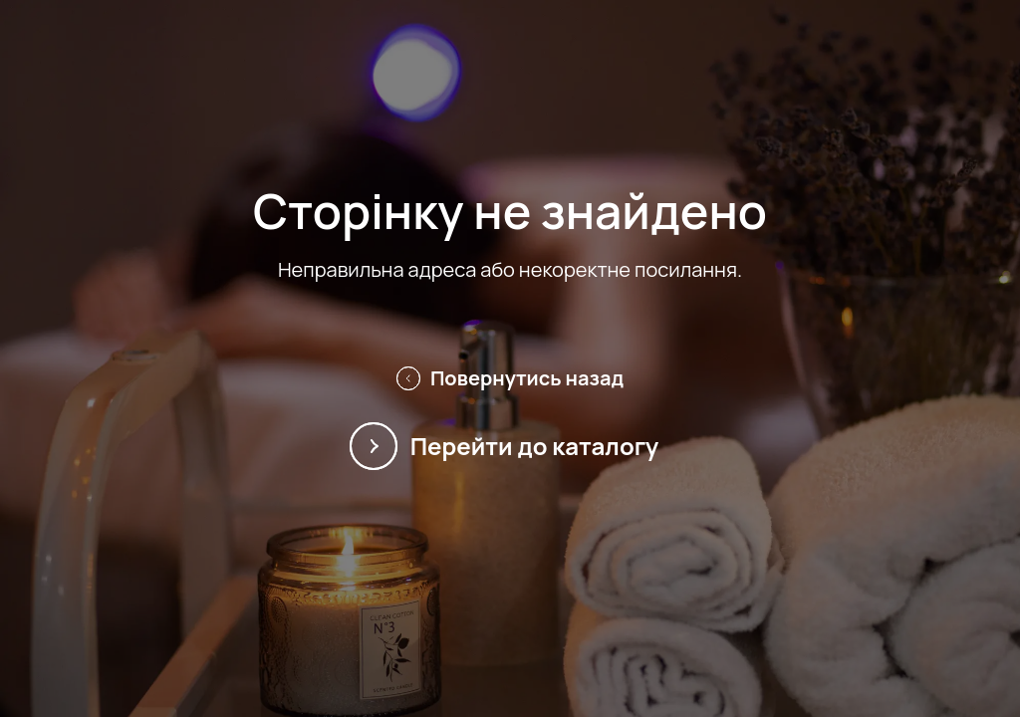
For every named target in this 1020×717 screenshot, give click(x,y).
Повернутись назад (510, 377)
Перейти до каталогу (510, 446)
